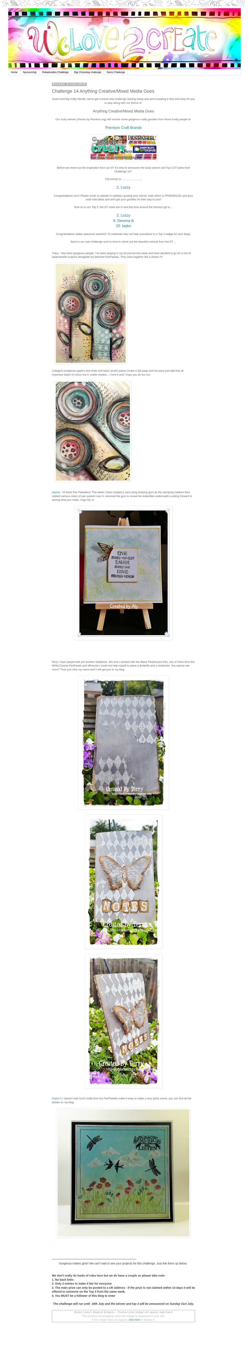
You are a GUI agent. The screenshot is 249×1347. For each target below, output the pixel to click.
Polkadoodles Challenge (55, 72)
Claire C (57, 1098)
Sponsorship (30, 72)
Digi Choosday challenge (87, 72)
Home (14, 72)
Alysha (56, 492)
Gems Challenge (116, 72)
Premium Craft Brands (123, 128)
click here (134, 1319)
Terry (55, 661)
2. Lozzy (123, 187)
